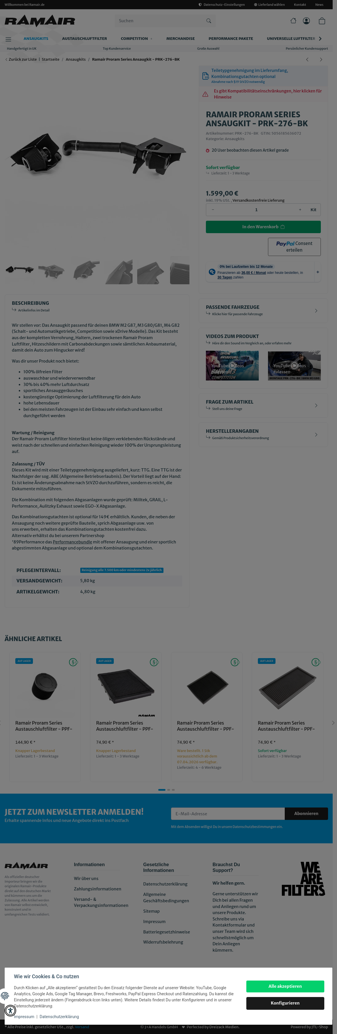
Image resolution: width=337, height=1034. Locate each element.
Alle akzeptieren (284, 986)
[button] (10, 1010)
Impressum (24, 1016)
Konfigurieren (285, 1003)
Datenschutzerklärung (59, 1016)
